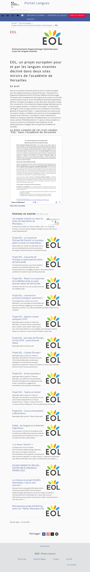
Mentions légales (40, 559)
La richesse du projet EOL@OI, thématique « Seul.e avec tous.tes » (36, 482)
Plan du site (22, 559)
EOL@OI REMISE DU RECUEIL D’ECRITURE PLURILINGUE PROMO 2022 (36, 468)
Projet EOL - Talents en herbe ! (36, 392)
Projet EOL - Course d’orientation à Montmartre (36, 412)
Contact (56, 559)
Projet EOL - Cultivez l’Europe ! (36, 352)
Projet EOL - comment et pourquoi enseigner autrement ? (36, 296)
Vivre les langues (77, 15)
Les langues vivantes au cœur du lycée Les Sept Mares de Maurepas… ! (36, 221)
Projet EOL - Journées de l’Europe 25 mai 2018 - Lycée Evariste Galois (36, 340)
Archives (31, 19)
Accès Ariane (44, 546)
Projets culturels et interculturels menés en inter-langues (32, 25)
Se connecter (71, 565)
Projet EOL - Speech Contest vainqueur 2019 (36, 318)
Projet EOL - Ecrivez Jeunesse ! (36, 373)
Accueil (14, 23)
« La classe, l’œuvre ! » (36, 444)
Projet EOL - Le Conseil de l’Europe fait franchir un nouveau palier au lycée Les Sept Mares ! (36, 240)
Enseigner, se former (36, 15)
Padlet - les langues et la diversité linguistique (36, 426)
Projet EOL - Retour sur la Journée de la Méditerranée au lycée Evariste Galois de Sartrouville (36, 281)
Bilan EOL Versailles (17, 206)
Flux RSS (69, 559)
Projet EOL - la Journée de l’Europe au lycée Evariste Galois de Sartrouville (36, 259)
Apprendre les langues (57, 15)
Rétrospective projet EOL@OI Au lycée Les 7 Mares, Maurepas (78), (36, 507)
